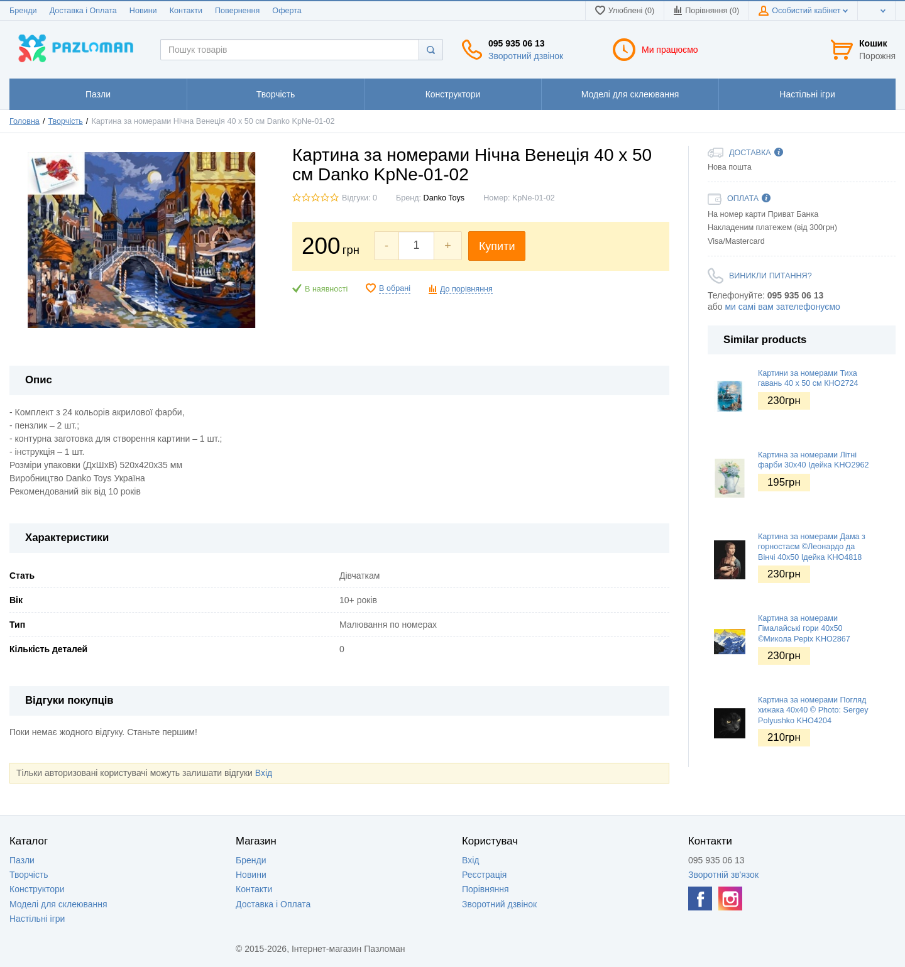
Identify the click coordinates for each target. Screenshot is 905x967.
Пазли (22, 860)
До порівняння (466, 289)
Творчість (65, 121)
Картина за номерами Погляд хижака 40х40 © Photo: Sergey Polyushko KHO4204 (813, 710)
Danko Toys (444, 198)
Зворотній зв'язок (723, 875)
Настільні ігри (37, 919)
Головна (24, 121)
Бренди (23, 10)
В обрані (394, 288)
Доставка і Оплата (83, 10)
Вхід (263, 773)
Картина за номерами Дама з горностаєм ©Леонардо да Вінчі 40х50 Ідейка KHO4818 (811, 547)
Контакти (186, 10)
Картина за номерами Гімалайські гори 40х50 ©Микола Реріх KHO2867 (804, 628)
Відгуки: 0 (359, 198)
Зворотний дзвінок (525, 56)
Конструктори (37, 889)
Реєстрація (484, 875)
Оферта (287, 10)
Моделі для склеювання (58, 904)
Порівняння (485, 889)
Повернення (237, 10)
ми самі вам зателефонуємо (782, 307)
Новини (143, 10)
